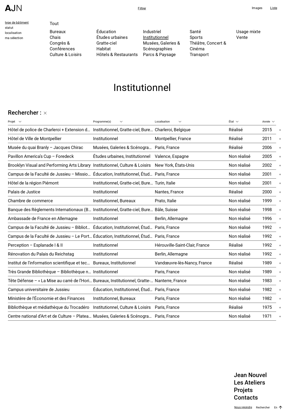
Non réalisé (239, 156)
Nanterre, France (171, 280)
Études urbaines (112, 37)
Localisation (168, 121)
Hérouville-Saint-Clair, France (182, 245)
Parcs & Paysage (159, 54)
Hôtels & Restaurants (117, 54)
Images (257, 8)
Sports (196, 37)
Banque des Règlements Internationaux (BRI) (50, 209)
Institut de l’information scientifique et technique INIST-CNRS (50, 263)
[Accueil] (13, 5)
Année (268, 121)
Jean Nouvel (250, 375)
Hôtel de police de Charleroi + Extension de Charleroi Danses (50, 129)
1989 (267, 263)
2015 (267, 129)
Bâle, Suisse (166, 209)
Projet (14, 121)
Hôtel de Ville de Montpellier (34, 138)
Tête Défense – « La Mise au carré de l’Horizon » (50, 280)
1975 (267, 307)
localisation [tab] (13, 33)
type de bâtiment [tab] (17, 22)
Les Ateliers (249, 382)
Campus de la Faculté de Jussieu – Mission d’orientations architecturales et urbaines (50, 174)
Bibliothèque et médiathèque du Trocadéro (48, 307)
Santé (195, 31)
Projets (243, 390)
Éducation (106, 31)
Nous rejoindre (243, 407)
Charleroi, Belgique (173, 129)
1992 (267, 227)
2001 (267, 174)
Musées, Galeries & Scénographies (161, 45)
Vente (242, 37)
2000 (267, 192)
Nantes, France (169, 192)
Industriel (152, 31)
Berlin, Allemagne (171, 218)
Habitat (103, 48)
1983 (267, 280)
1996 (267, 218)
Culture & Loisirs (65, 54)
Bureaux (58, 31)
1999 (267, 200)
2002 (267, 165)
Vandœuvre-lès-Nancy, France (183, 263)
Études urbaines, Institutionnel (121, 156)
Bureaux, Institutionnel (114, 263)
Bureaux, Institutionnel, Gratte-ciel (124, 280)
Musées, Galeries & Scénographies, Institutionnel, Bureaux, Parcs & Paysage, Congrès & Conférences (124, 147)
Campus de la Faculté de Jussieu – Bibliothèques (50, 227)
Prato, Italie (165, 200)
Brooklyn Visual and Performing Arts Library (49, 165)
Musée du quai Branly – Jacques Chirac (45, 147)
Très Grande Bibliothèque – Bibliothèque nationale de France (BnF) (50, 271)
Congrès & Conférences (62, 45)
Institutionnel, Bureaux (114, 200)
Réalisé (236, 129)
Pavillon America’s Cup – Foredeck (41, 156)
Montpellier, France (173, 138)
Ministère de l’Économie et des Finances (46, 298)
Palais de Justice (24, 192)
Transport (199, 54)
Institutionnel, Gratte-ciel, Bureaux (124, 129)
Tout (54, 23)
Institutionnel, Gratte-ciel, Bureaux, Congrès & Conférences (124, 183)
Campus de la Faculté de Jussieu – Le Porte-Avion (50, 236)
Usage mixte (248, 31)
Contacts (246, 397)
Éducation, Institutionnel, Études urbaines (124, 174)
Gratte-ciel (106, 43)
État (233, 121)
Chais (55, 37)
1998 (267, 209)
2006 (267, 147)
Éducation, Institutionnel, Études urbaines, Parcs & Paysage (124, 289)
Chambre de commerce (30, 200)
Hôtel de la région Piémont (33, 183)
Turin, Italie (165, 183)
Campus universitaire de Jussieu (38, 289)
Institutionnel (155, 37)
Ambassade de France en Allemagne (43, 218)
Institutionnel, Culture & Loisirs (122, 165)
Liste (273, 8)
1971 (267, 316)
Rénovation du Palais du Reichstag (41, 254)
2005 (267, 156)
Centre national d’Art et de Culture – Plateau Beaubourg (50, 316)
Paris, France (167, 147)
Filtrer (142, 8)
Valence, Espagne (172, 156)
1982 (267, 289)
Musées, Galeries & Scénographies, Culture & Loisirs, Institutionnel (124, 316)
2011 (267, 138)
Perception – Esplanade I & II (35, 245)
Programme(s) (107, 121)
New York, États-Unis (174, 165)
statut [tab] (9, 27)
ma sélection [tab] (14, 38)
